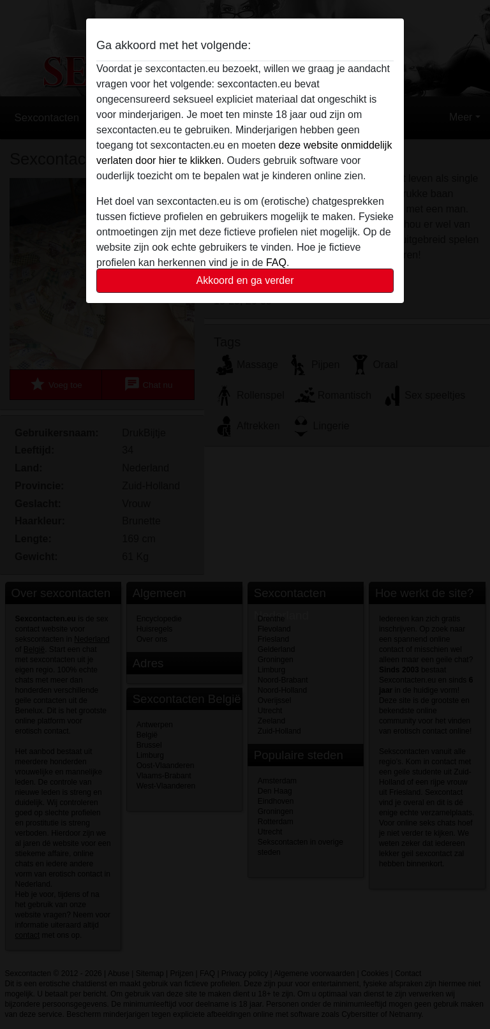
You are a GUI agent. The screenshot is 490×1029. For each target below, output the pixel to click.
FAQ (276, 262)
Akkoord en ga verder (245, 280)
